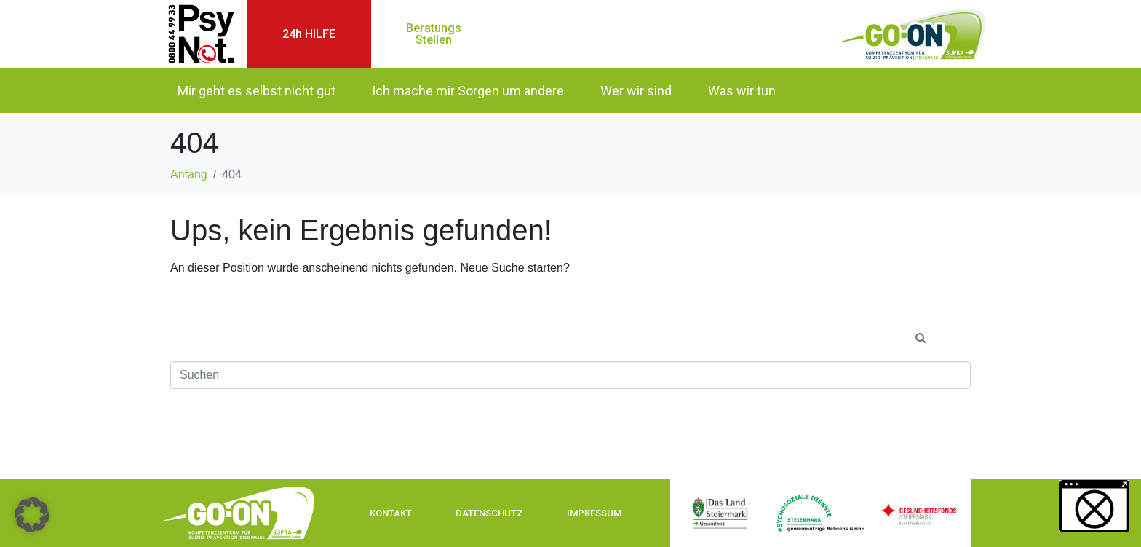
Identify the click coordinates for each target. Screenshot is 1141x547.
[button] (32, 515)
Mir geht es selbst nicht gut (256, 90)
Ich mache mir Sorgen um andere (468, 90)
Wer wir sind (636, 90)
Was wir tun (742, 90)
